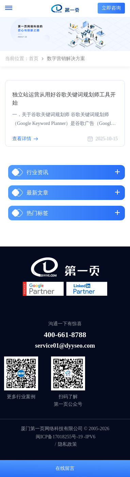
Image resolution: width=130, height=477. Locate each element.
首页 (33, 58)
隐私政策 (67, 444)
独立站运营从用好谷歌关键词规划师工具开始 (64, 99)
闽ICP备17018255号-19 (59, 436)
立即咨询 (111, 8)
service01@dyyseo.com (65, 345)
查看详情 (21, 138)
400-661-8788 (65, 334)
